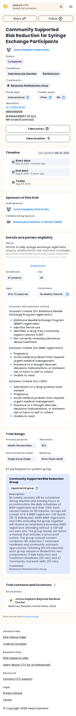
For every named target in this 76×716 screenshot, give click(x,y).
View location (38, 138)
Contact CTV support (17, 679)
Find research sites (15, 658)
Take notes (38, 129)
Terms (7, 700)
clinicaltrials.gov (30, 616)
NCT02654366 (15, 107)
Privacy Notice (12, 693)
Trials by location (15, 644)
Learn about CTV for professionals (26, 665)
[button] (22, 74)
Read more (38, 265)
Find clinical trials (14, 637)
